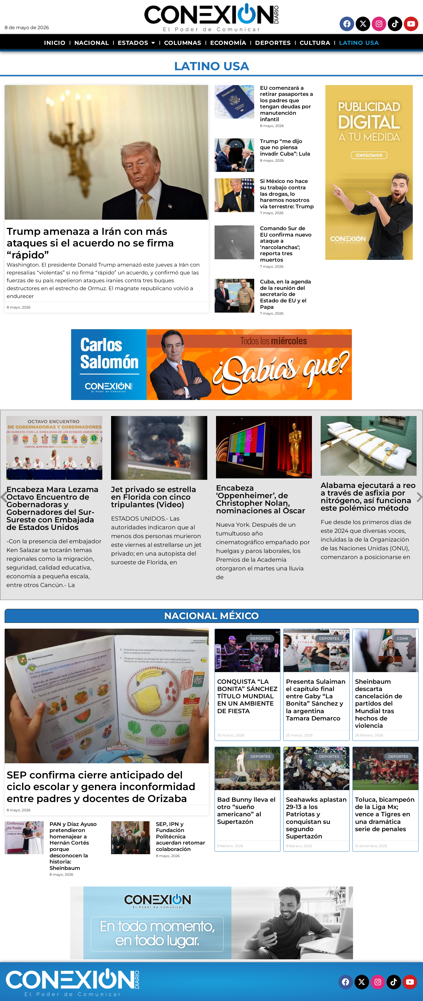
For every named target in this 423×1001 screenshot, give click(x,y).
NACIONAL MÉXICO (211, 615)
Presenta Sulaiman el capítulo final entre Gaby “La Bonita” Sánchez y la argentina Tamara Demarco (315, 700)
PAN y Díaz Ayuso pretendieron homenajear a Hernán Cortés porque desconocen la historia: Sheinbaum (73, 846)
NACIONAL (91, 42)
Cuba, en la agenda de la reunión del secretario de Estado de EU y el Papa (285, 294)
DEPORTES (273, 42)
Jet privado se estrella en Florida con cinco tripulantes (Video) (153, 497)
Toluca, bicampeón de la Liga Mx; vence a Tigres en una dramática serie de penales (385, 814)
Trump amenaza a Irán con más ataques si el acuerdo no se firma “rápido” (90, 243)
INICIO (54, 42)
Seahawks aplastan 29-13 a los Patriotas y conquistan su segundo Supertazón (316, 818)
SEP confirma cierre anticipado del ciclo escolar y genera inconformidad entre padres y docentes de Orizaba (101, 787)
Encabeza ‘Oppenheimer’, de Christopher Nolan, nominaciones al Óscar (260, 499)
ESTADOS (136, 43)
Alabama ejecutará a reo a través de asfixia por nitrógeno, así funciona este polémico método (368, 497)
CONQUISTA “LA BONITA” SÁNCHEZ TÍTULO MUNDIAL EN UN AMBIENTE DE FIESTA (247, 696)
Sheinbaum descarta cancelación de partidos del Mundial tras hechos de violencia (378, 703)
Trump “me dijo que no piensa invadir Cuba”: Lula (285, 147)
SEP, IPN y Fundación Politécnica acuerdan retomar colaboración (180, 836)
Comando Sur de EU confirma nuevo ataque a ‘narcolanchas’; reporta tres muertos (286, 244)
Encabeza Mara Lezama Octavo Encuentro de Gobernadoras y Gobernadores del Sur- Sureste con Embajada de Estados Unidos (52, 508)
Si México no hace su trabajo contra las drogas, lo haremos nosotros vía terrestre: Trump (287, 193)
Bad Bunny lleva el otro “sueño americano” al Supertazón (246, 810)
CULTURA (315, 42)
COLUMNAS (182, 42)
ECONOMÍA (228, 42)
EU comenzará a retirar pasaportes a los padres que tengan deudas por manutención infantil (286, 104)
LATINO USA (359, 42)
